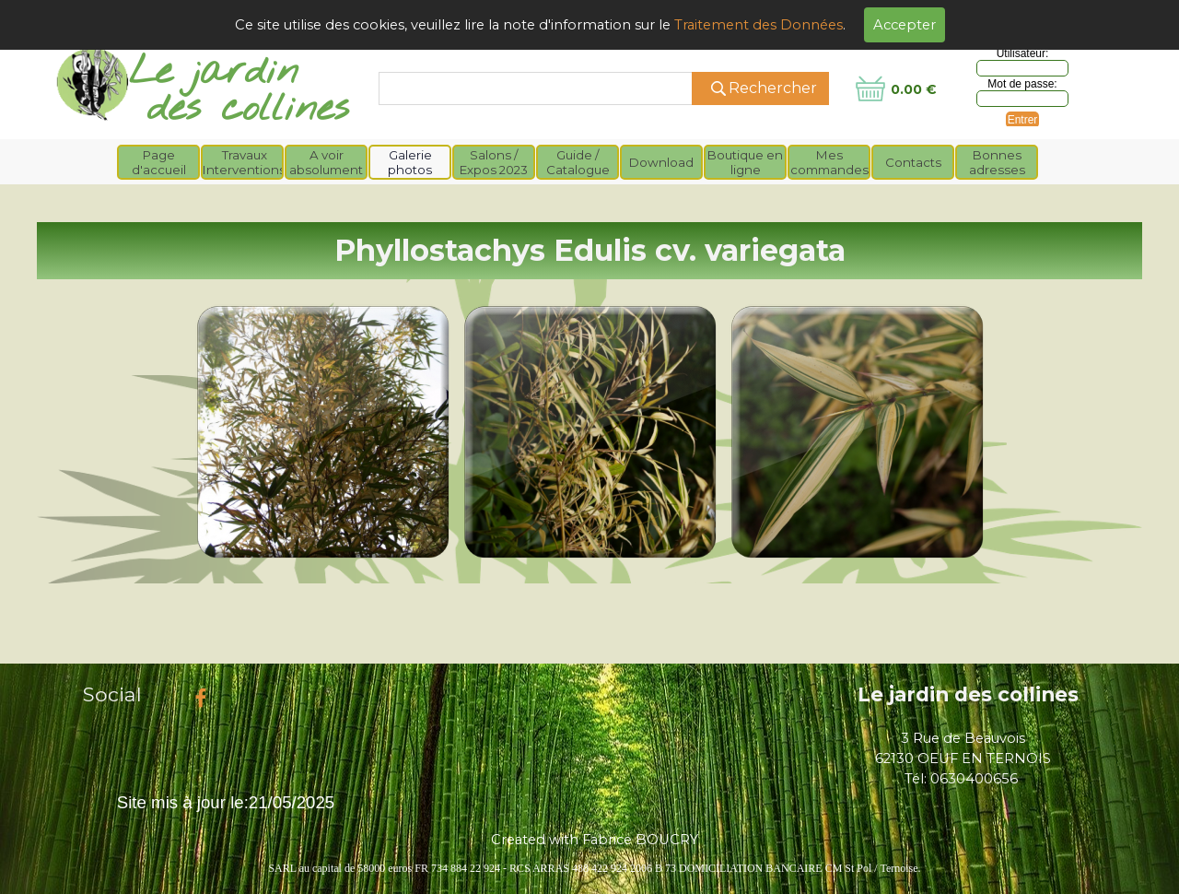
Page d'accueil (159, 162)
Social (112, 694)
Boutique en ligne (745, 162)
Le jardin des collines (968, 694)
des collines (248, 109)
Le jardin (213, 72)
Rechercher (773, 88)
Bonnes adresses (997, 162)
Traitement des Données (758, 25)
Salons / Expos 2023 (494, 162)
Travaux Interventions (244, 162)
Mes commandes (829, 162)
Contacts (913, 162)
